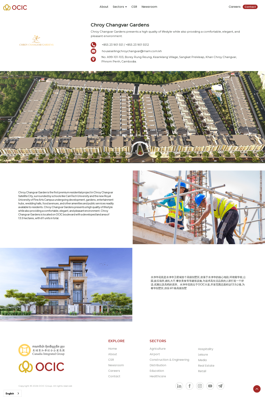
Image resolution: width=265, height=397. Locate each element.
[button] (120, 7)
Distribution (158, 365)
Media (202, 360)
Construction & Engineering (169, 360)
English (10, 393)
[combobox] (13, 393)
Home (112, 349)
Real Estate (206, 365)
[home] (15, 7)
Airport (155, 354)
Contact (250, 7)
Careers (235, 7)
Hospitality (205, 349)
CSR (134, 7)
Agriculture (158, 349)
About (104, 7)
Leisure (203, 354)
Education (157, 371)
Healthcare (158, 376)
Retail (202, 371)
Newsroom (149, 7)
